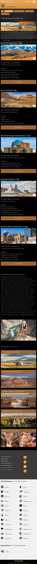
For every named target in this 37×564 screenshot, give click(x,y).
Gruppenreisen (19, 11)
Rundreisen (8, 11)
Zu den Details (24, 82)
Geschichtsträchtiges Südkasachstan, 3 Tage (15, 136)
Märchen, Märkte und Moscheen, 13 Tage (14, 226)
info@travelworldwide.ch (7, 467)
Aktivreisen (5, 14)
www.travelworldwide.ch (7, 469)
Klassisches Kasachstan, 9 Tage (11, 43)
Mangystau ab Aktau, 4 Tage (10, 179)
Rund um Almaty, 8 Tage (9, 90)
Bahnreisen (29, 11)
